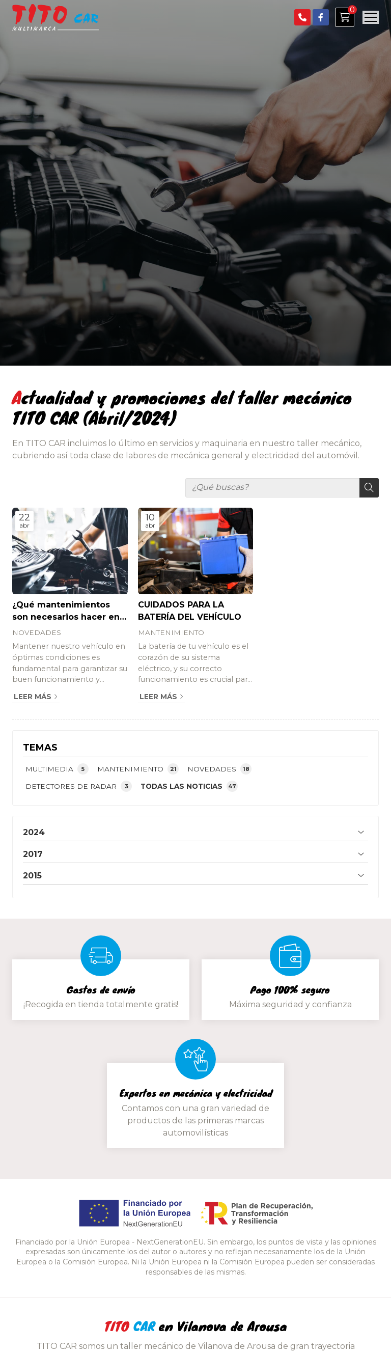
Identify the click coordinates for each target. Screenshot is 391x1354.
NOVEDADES (36, 632)
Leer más (32, 697)
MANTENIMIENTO (171, 632)
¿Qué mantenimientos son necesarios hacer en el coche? (66, 611)
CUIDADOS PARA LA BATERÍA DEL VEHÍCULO (189, 611)
